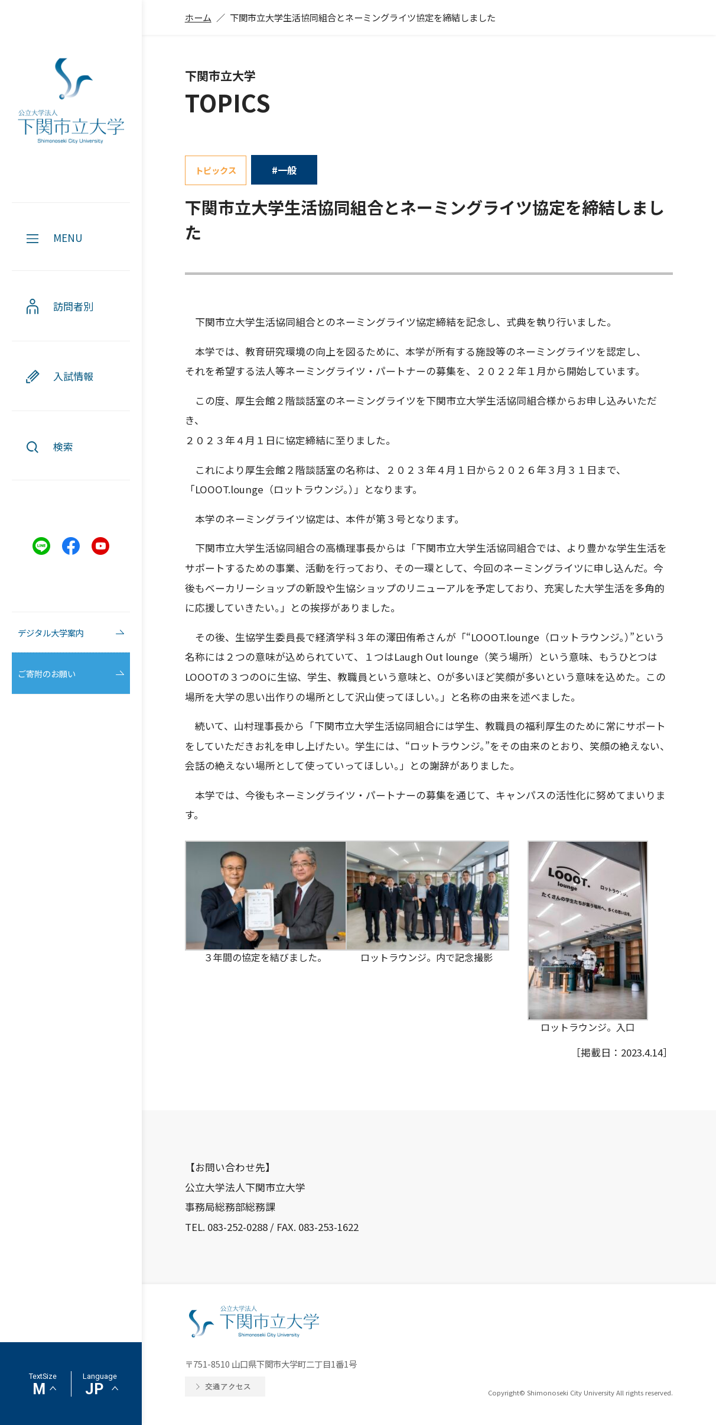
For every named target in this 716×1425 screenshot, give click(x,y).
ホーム (198, 17)
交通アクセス (228, 1386)
